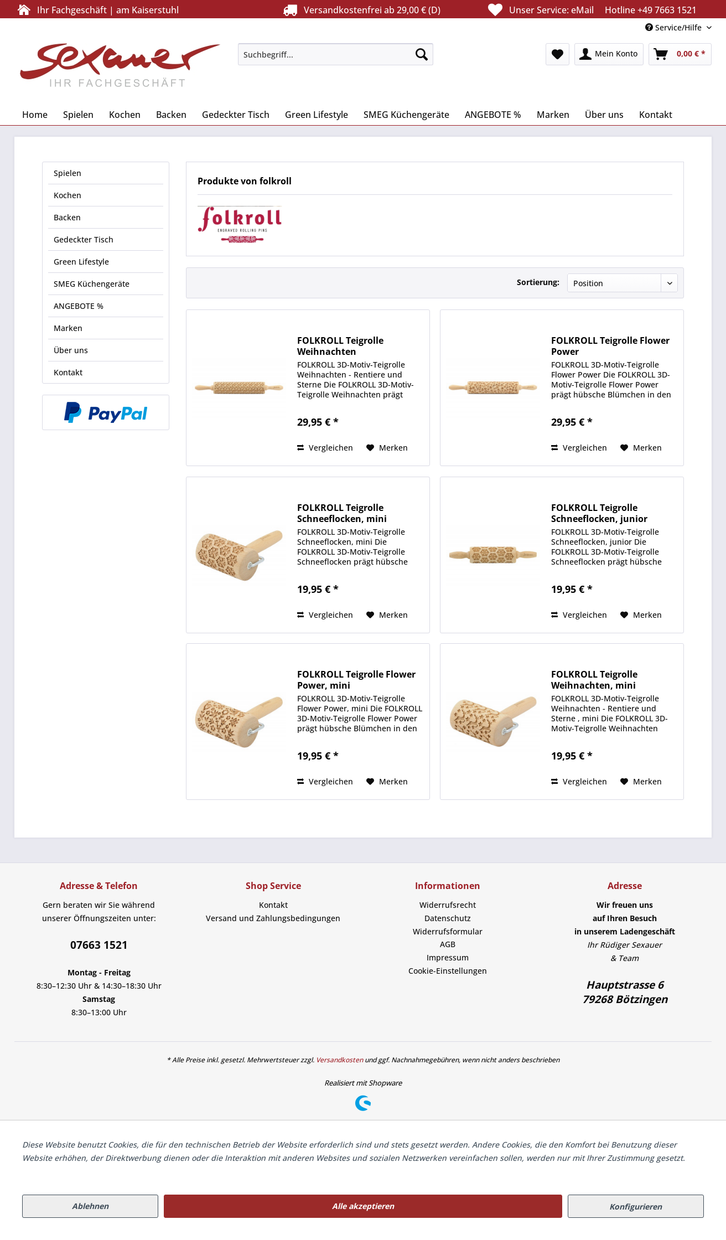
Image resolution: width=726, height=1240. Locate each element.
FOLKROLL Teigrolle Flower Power (610, 346)
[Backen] (171, 114)
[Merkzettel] (557, 54)
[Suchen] (421, 54)
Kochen (67, 195)
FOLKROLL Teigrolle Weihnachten (340, 346)
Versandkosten (339, 1060)
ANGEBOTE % (78, 306)
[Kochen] (124, 114)
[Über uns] (604, 114)
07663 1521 (99, 945)
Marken (68, 328)
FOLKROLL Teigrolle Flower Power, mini (356, 680)
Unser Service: (591, 10)
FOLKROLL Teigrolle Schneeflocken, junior (599, 513)
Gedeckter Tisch (83, 239)
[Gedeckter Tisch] (235, 114)
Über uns (71, 350)
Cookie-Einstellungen (447, 970)
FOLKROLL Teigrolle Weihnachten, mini (594, 680)
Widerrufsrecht (447, 905)
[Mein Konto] (609, 54)
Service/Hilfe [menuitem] (674, 27)
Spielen (67, 173)
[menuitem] (335, 54)
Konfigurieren (635, 1206)
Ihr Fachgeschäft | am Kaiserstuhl (96, 10)
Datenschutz (447, 918)
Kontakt (68, 372)
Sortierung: (538, 282)
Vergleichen (325, 447)
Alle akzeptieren (363, 1206)
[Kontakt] (655, 114)
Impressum (448, 957)
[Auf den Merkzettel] (387, 447)
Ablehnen (90, 1206)
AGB (447, 944)
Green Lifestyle (81, 261)
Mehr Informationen (59, 1171)
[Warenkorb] (680, 54)
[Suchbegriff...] (335, 54)
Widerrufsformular (448, 931)
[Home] (34, 114)
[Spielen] (78, 114)
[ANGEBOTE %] (493, 114)
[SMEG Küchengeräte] (406, 114)
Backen (67, 217)
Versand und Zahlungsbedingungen (273, 918)
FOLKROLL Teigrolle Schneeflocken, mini (342, 513)
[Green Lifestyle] (316, 114)
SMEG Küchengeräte (91, 283)
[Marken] (553, 114)
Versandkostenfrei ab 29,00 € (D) (360, 10)
